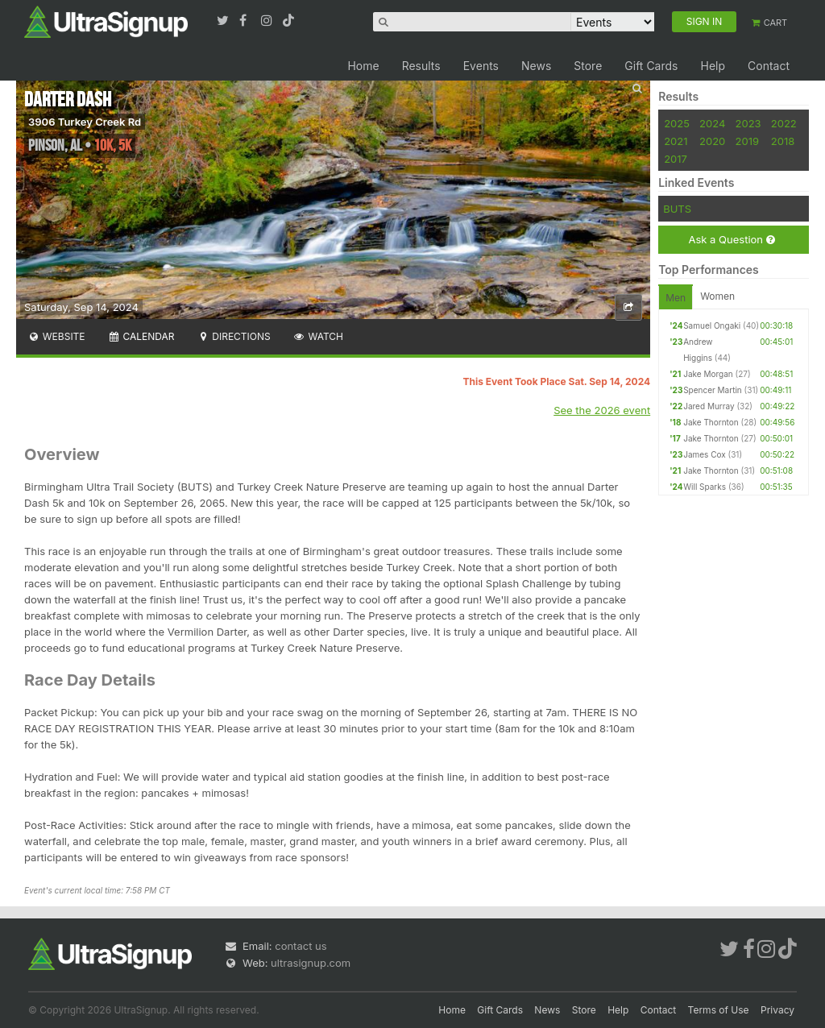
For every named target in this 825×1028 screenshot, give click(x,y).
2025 (677, 123)
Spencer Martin (712, 390)
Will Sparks (704, 486)
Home (363, 66)
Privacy (777, 1010)
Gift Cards (651, 66)
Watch (318, 336)
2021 (675, 141)
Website (56, 336)
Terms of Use (718, 1010)
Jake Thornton (711, 422)
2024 (712, 123)
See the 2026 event (601, 410)
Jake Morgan (708, 374)
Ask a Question (731, 240)
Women (717, 296)
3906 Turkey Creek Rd (84, 121)
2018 (782, 141)
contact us (300, 945)
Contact (769, 66)
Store (588, 66)
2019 (747, 141)
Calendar (141, 336)
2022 (784, 123)
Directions (233, 336)
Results (421, 66)
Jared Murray (708, 406)
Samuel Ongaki (711, 325)
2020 (712, 141)
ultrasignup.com (310, 962)
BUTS (677, 208)
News (536, 66)
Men (675, 298)
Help (712, 66)
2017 (675, 158)
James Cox (704, 454)
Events (481, 66)
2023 (748, 123)
